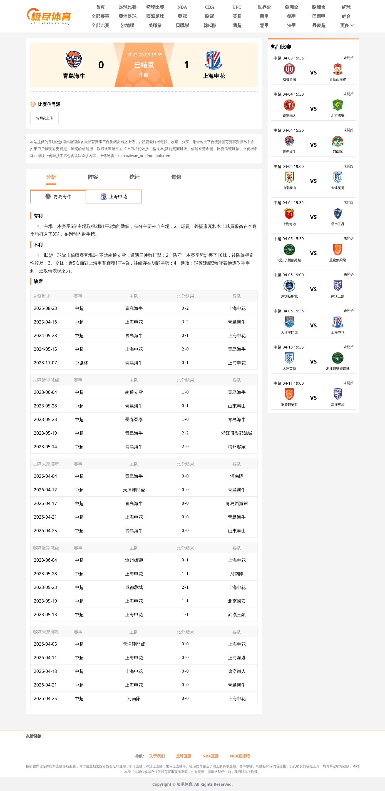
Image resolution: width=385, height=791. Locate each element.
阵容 (93, 176)
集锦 (176, 176)
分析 (51, 176)
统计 (135, 176)
